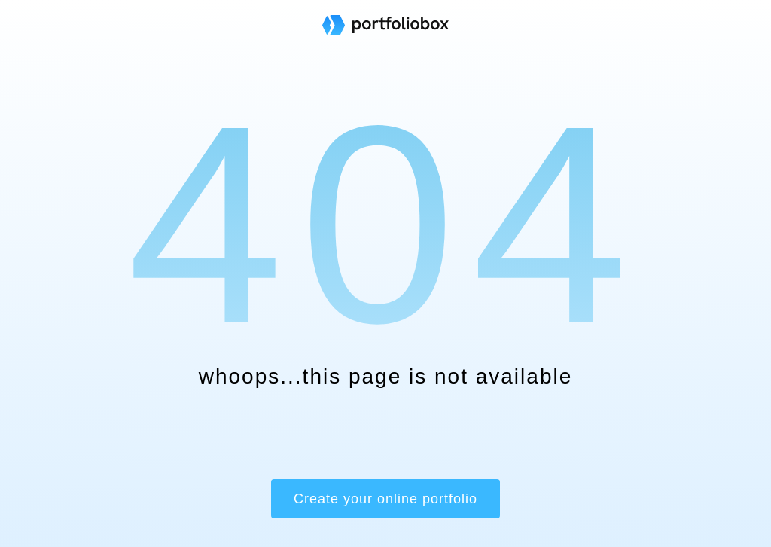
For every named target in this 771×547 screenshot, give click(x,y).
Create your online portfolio (385, 498)
